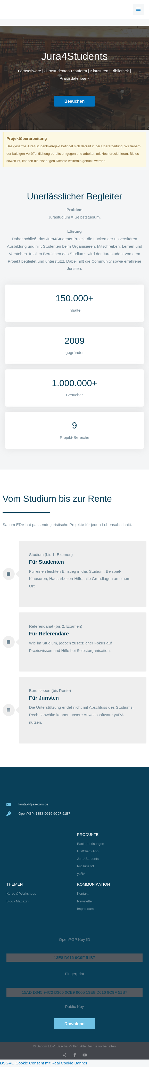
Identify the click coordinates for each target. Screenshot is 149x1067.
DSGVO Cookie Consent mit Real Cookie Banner (43, 1063)
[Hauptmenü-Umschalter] (138, 9)
